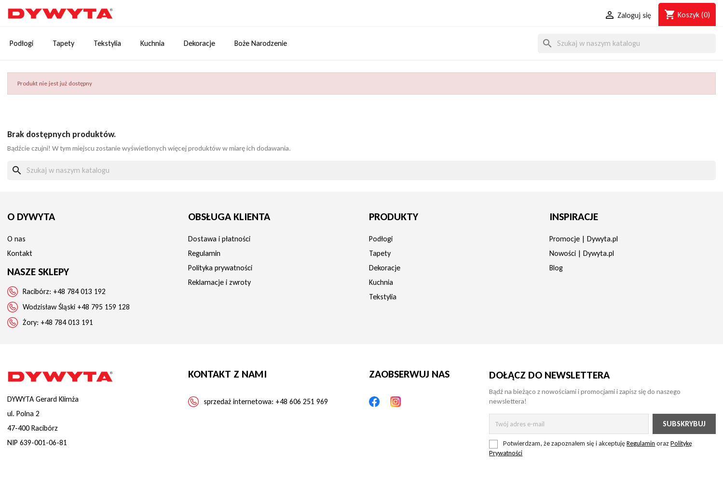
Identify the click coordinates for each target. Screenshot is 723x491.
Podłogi (381, 238)
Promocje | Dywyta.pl (583, 238)
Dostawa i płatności (219, 238)
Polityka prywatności (220, 267)
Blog (556, 267)
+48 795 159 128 (103, 306)
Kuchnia (381, 282)
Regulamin (204, 253)
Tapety (380, 253)
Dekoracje (384, 267)
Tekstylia (382, 296)
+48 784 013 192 (79, 291)
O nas (16, 238)
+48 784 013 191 (67, 322)
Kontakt (19, 253)
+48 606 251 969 (301, 401)
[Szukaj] (627, 43)
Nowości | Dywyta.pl (581, 253)
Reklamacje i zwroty (219, 282)
